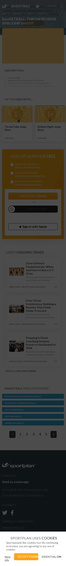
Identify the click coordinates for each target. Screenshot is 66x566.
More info (8, 558)
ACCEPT (28, 556)
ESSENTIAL (51, 556)
